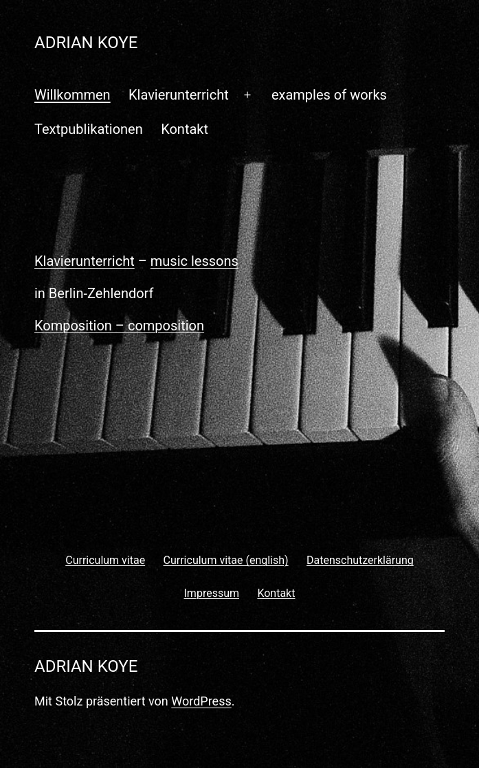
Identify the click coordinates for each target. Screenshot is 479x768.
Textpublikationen (88, 129)
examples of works (329, 95)
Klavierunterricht (179, 95)
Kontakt (184, 129)
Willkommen (72, 95)
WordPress (201, 701)
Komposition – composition (119, 325)
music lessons (194, 261)
